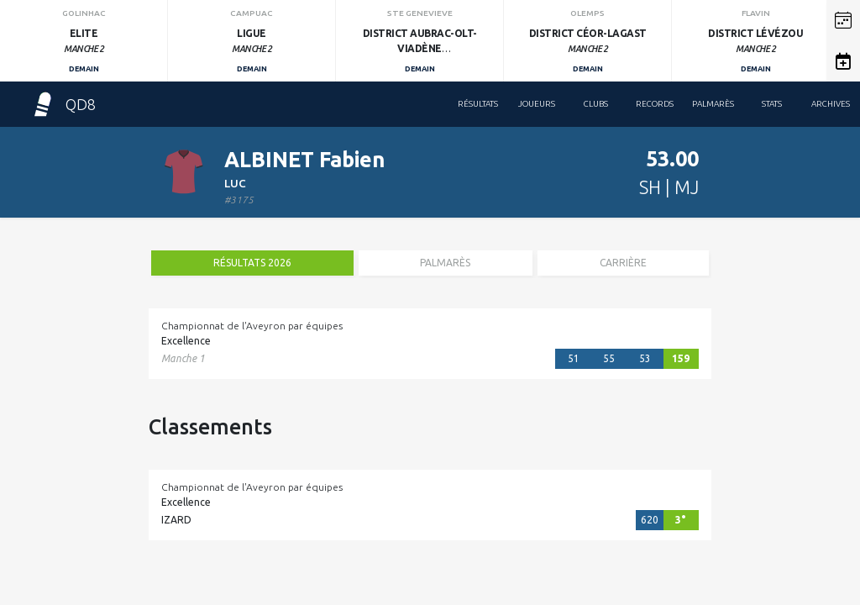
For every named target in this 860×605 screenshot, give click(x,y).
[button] (843, 20)
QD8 (63, 104)
